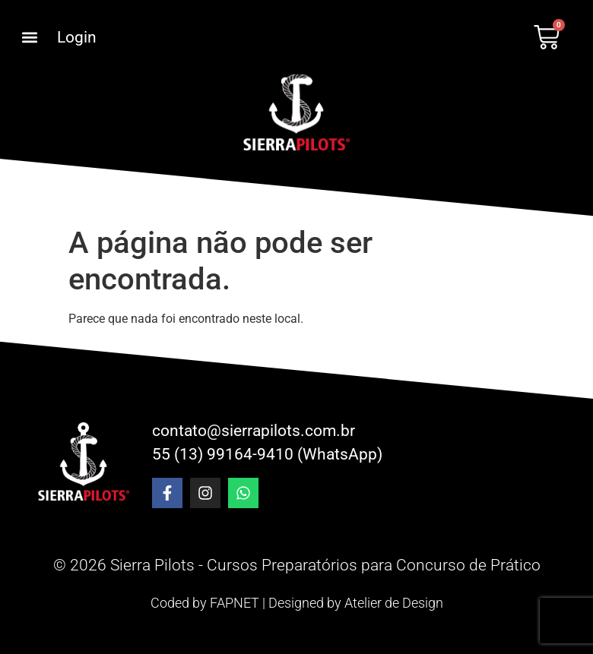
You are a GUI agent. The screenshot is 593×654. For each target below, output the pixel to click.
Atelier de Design (393, 603)
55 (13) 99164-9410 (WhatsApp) (267, 454)
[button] (29, 37)
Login (77, 37)
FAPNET (234, 603)
